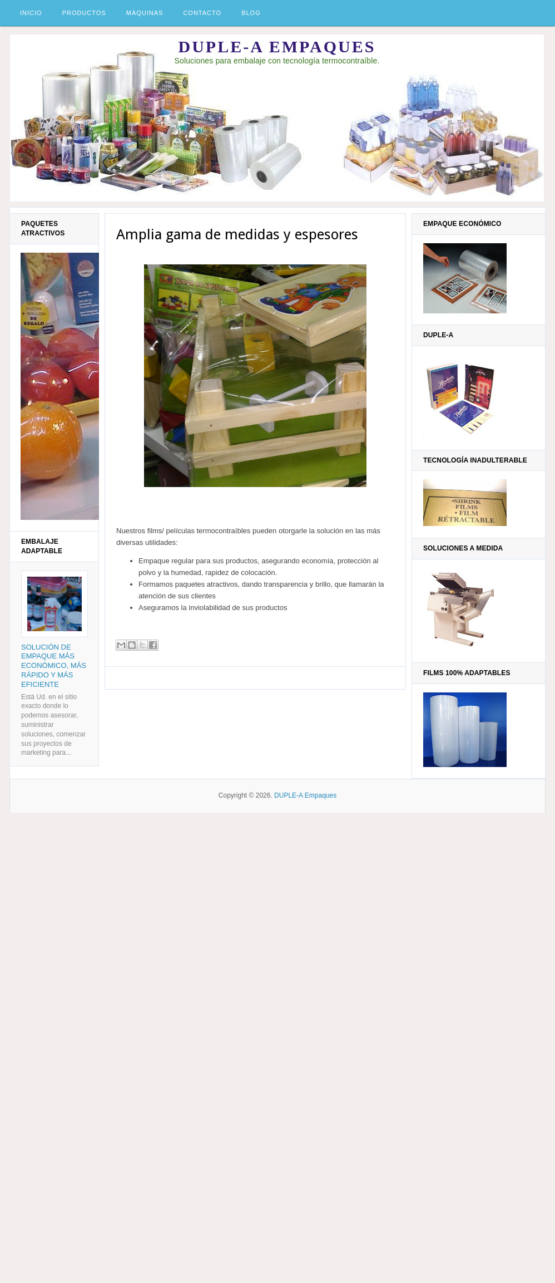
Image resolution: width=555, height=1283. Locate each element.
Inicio (31, 12)
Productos (84, 12)
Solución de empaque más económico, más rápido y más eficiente (53, 666)
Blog (251, 12)
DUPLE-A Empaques (277, 46)
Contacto (202, 12)
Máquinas (144, 12)
